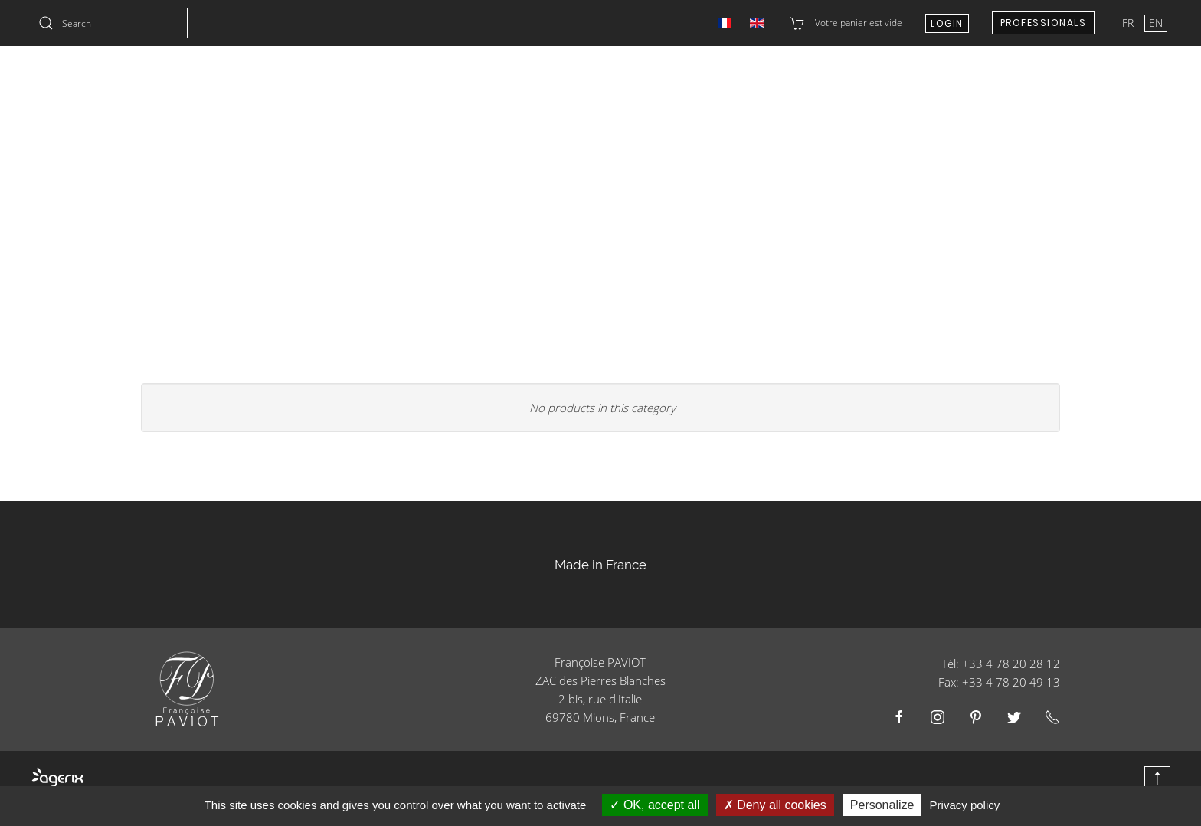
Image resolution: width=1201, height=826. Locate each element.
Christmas (433, 83)
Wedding (520, 83)
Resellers (844, 83)
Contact (929, 83)
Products (606, 83)
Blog (1156, 83)
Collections (334, 83)
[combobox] (109, 23)
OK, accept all (654, 804)
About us (1013, 83)
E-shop (1091, 83)
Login (947, 23)
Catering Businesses (726, 83)
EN (1156, 22)
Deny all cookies (775, 804)
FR (1129, 22)
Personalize (882, 804)
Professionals (1043, 22)
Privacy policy (965, 804)
